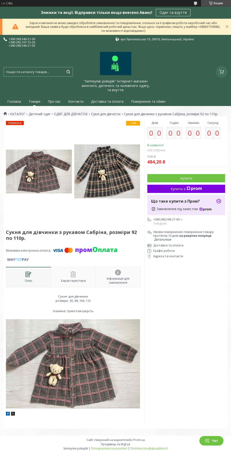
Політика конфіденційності (149, 448)
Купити (186, 178)
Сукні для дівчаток (106, 114)
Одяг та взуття (173, 12)
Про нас (54, 101)
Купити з (186, 188)
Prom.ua (139, 440)
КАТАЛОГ (17, 114)
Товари (34, 101)
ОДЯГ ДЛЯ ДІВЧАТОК (71, 114)
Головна (14, 101)
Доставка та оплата (107, 101)
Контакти (75, 101)
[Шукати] (68, 72)
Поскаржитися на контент (109, 448)
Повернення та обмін (148, 101)
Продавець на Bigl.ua (115, 444)
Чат (211, 441)
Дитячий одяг (40, 114)
